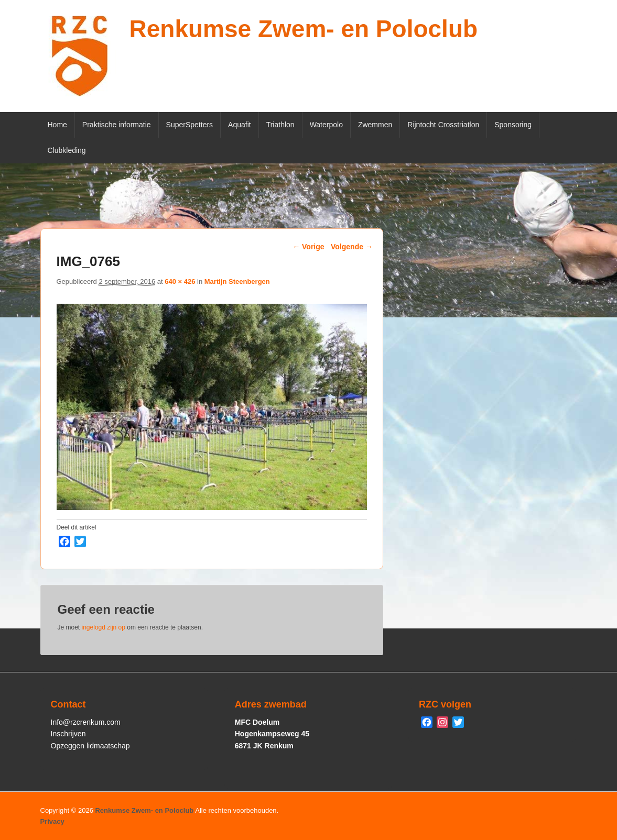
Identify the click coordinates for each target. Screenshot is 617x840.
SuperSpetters (189, 124)
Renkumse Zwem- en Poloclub (303, 28)
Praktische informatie (116, 124)
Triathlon (280, 124)
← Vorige (308, 246)
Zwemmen (375, 124)
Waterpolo (326, 124)
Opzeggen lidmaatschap (90, 746)
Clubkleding (67, 150)
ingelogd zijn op (103, 627)
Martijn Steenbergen (237, 281)
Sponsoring (513, 124)
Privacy (52, 821)
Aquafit (239, 124)
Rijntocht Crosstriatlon (443, 124)
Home (57, 124)
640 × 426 (180, 281)
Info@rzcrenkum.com (86, 722)
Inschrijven (68, 734)
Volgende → (352, 246)
